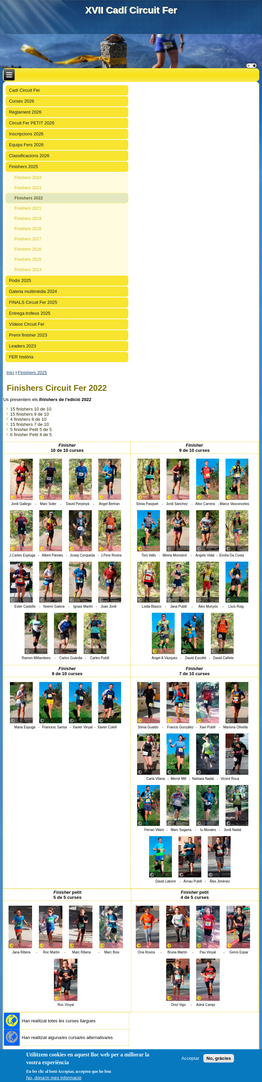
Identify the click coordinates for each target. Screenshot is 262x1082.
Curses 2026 (21, 101)
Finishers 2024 (27, 177)
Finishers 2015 (27, 259)
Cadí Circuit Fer (24, 90)
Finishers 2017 (27, 239)
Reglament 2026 (25, 112)
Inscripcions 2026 (26, 133)
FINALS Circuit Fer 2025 (33, 302)
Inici (10, 372)
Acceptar (190, 1058)
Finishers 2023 (27, 188)
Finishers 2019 (27, 218)
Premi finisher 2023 (28, 335)
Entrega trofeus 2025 (29, 313)
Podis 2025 (20, 280)
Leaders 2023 (22, 346)
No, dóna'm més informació (54, 1077)
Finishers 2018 (27, 228)
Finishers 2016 (27, 249)
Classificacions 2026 (29, 155)
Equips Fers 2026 (26, 144)
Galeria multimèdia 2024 (33, 291)
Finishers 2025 (23, 166)
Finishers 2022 (28, 198)
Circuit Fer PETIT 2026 (31, 122)
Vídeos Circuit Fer (26, 324)
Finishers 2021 (27, 208)
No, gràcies (218, 1058)
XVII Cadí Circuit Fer (131, 10)
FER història (21, 356)
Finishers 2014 (27, 269)
